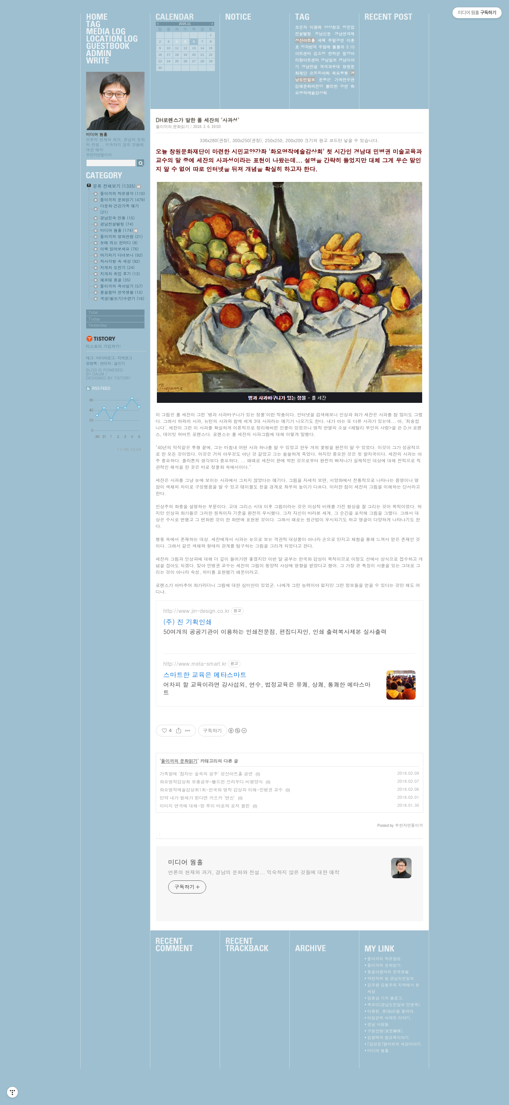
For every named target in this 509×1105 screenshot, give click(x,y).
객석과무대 (330, 66)
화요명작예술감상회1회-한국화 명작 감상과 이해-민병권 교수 (221, 826)
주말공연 (336, 40)
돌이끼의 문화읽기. (384, 1001)
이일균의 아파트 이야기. (389, 1054)
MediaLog (111, 31)
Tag (111, 24)
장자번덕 (309, 47)
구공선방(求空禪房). (385, 1067)
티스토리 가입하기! (103, 346)
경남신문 (323, 33)
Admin (111, 53)
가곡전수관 (345, 79)
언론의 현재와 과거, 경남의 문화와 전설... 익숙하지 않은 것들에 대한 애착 (253, 908)
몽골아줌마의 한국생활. (388, 1008)
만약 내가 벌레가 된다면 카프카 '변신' (197, 834)
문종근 (325, 79)
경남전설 (309, 66)
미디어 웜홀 (97, 134)
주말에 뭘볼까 (331, 47)
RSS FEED (101, 388)
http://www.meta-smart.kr (195, 700)
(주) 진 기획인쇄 (187, 658)
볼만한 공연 (336, 86)
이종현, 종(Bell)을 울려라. (391, 1047)
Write (111, 61)
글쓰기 (119, 363)
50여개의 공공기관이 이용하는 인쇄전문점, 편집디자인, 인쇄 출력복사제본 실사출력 (275, 668)
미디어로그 (105, 358)
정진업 (348, 27)
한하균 (334, 53)
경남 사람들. (378, 1060)
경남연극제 (345, 33)
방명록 (91, 363)
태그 (89, 358)
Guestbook (111, 46)
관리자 (105, 363)
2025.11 (185, 24)
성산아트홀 (305, 40)
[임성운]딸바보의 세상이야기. (395, 1080)
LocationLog (111, 39)
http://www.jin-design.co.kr (196, 647)
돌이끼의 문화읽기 (172, 126)
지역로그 (124, 358)
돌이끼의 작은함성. (384, 995)
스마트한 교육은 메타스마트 (205, 711)
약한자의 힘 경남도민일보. (391, 1015)
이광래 (315, 27)
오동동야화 (319, 73)
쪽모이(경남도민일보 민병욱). (394, 1041)
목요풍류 (340, 73)
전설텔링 (303, 33)
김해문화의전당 (309, 86)
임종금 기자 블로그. (385, 1034)
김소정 (319, 53)
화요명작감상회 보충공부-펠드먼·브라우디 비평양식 (211, 818)
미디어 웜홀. (378, 1087)
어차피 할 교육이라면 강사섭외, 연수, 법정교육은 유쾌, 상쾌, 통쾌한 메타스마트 (267, 725)
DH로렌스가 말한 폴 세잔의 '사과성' (197, 120)
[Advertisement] (289, 615)
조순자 (301, 27)
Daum (98, 374)
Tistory (122, 378)
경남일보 (329, 60)
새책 (321, 40)
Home (111, 17)
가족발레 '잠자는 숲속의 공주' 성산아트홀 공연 (206, 810)
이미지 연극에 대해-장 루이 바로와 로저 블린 (205, 842)
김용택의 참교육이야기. (388, 1074)
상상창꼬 (332, 27)
